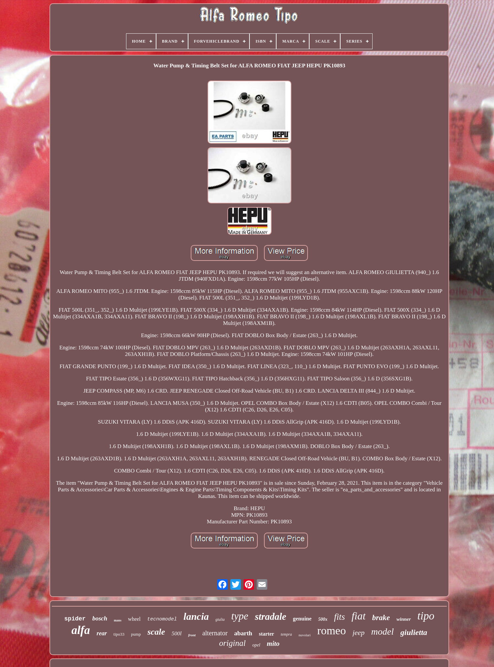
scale (156, 632)
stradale (270, 616)
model (382, 631)
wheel (134, 619)
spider (75, 618)
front (192, 635)
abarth (243, 633)
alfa (80, 630)
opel (256, 645)
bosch (99, 618)
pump (136, 634)
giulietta (413, 632)
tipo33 (119, 634)
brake (381, 618)
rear (102, 633)
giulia (220, 619)
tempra (286, 634)
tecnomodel (162, 619)
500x (322, 619)
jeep (358, 632)
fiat (358, 616)
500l (176, 633)
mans (117, 620)
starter (266, 634)
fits (339, 617)
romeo (331, 630)
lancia (196, 616)
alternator (215, 633)
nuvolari (305, 635)
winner (403, 619)
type (239, 616)
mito (273, 644)
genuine (302, 618)
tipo (425, 616)
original (232, 643)
